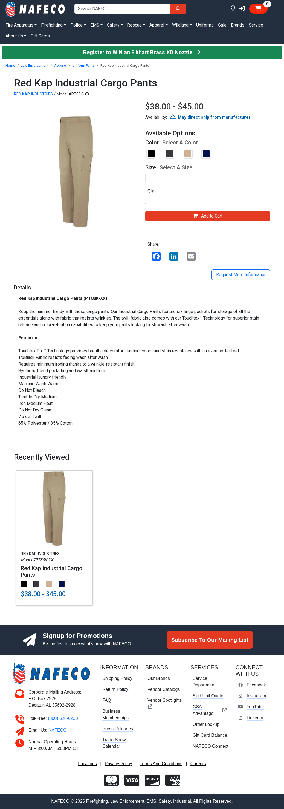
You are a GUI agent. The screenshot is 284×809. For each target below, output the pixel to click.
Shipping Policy (117, 678)
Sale (222, 25)
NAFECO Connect (210, 746)
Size (150, 167)
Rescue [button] (134, 25)
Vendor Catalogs (163, 689)
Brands (237, 25)
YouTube (255, 706)
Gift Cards (40, 36)
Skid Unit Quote (208, 696)
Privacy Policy (118, 763)
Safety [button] (113, 25)
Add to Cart (207, 216)
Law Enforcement (34, 65)
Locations (87, 763)
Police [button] (76, 25)
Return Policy (115, 689)
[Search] (178, 9)
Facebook (256, 685)
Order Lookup (206, 724)
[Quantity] (174, 199)
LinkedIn (255, 717)
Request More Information (240, 274)
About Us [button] (14, 36)
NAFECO (57, 730)
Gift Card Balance (210, 735)
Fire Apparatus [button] (19, 25)
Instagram (256, 696)
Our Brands (158, 678)
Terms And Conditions (161, 763)
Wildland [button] (180, 25)
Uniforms (205, 25)
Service (256, 25)
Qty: (151, 190)
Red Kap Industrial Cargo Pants (51, 571)
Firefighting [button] (52, 25)
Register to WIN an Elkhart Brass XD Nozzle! (142, 52)
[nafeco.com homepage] (35, 8)
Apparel (60, 65)
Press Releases (117, 728)
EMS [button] (94, 25)
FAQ (106, 700)
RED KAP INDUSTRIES (33, 94)
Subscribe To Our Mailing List (209, 640)
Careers (198, 763)
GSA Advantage (210, 710)
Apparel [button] (156, 25)
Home (10, 65)
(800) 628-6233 (63, 718)
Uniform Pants (84, 65)
